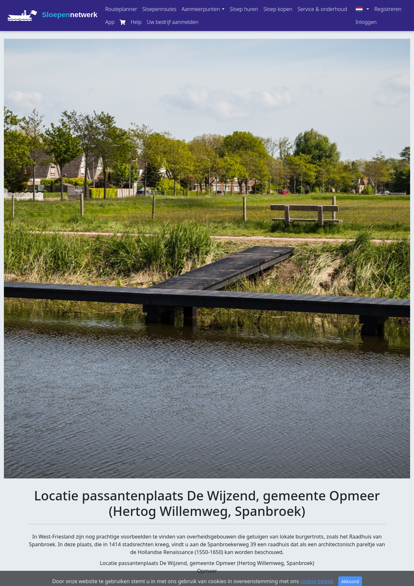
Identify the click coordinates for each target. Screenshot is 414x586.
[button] (203, 9)
